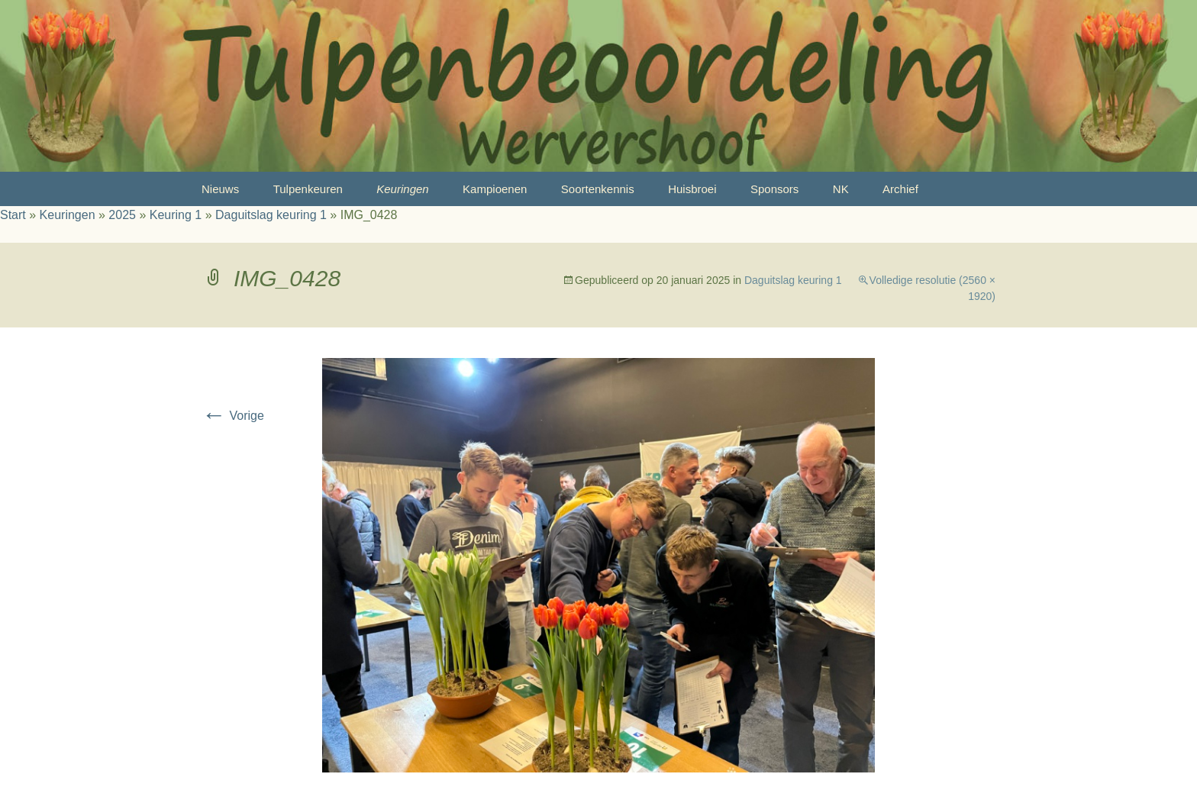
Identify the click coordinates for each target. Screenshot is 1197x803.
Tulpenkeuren (308, 188)
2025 (122, 214)
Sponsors (774, 188)
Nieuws (220, 188)
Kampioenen (495, 188)
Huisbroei (692, 188)
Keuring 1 (176, 214)
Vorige (233, 415)
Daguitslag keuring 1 (271, 214)
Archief (900, 188)
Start (13, 214)
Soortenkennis (597, 188)
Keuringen (402, 188)
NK (841, 188)
